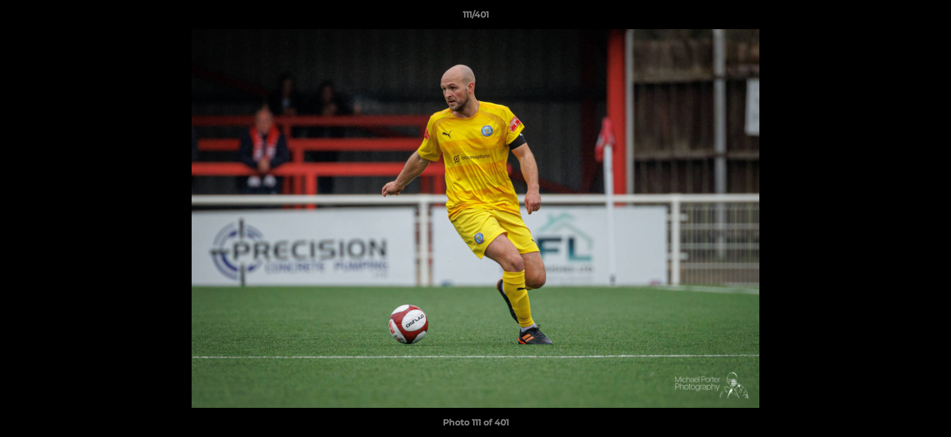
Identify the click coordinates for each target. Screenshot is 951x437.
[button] (929, 17)
